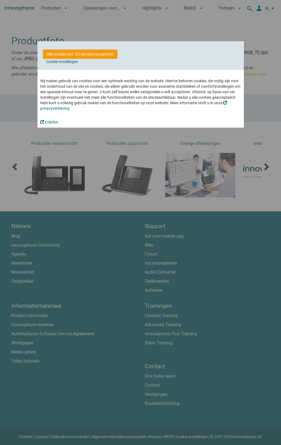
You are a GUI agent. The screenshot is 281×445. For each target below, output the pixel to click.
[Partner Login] (259, 8)
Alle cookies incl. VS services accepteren (80, 54)
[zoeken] (250, 8)
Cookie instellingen (62, 61)
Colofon (49, 122)
